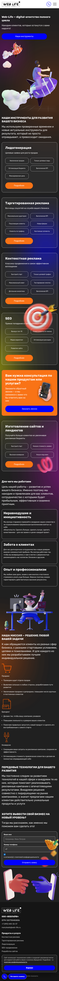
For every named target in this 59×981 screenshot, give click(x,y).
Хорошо (29, 968)
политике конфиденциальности (15, 962)
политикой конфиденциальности (27, 857)
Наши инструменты (24, 36)
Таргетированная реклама (13, 941)
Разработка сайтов (10, 951)
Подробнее (19, 185)
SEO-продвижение (9, 948)
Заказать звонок (29, 409)
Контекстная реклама (11, 937)
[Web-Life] (11, 4)
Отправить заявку (29, 863)
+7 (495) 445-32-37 (9, 924)
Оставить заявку (17, 976)
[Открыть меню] (55, 4)
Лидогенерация (8, 944)
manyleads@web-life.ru (11, 927)
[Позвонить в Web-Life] (49, 4)
